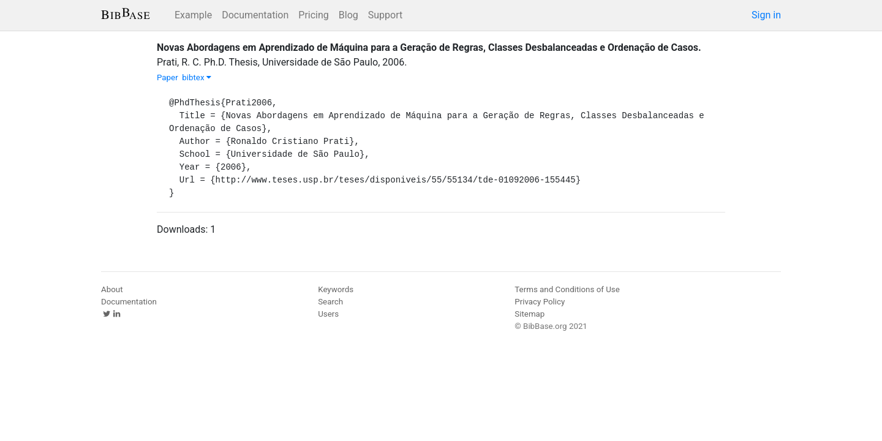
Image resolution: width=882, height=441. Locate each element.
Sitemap (529, 313)
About (112, 289)
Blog (348, 15)
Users (328, 313)
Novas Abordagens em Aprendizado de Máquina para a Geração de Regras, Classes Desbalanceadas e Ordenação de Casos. (429, 47)
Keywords (335, 289)
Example (193, 15)
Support (385, 15)
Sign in (766, 15)
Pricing (313, 15)
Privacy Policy (539, 301)
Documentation (255, 15)
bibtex (196, 77)
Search (330, 301)
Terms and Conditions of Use (566, 289)
